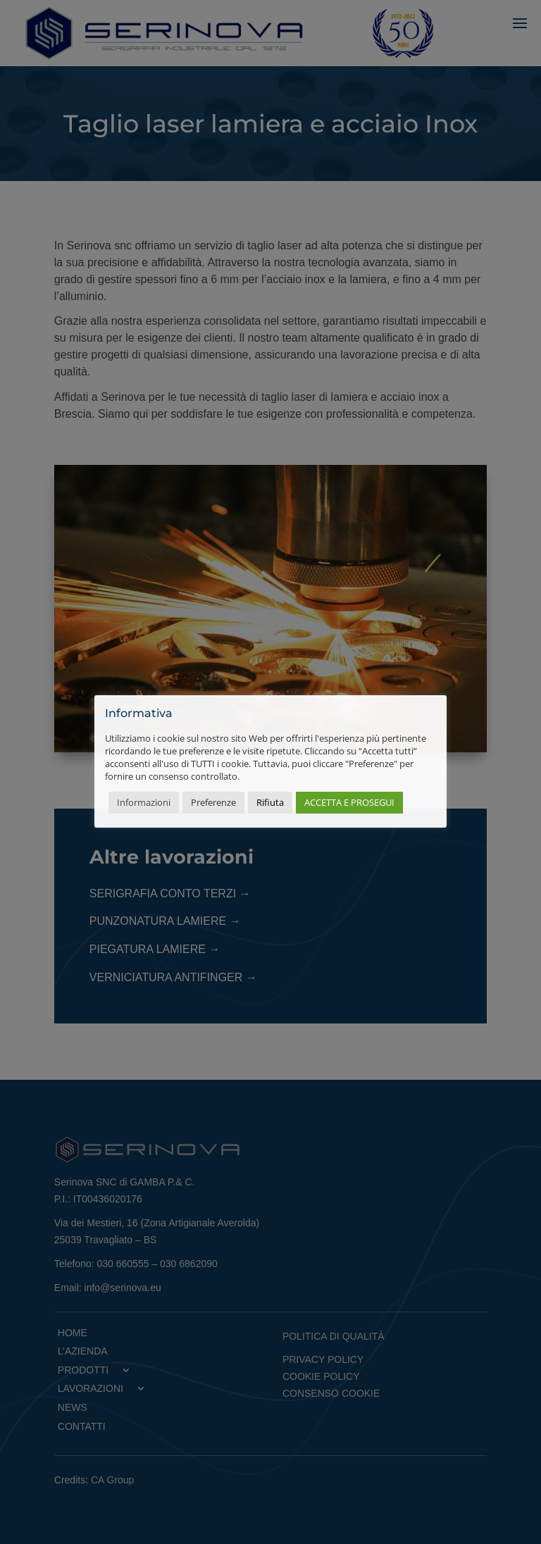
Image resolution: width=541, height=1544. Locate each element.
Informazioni (143, 802)
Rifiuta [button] (270, 802)
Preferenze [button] (213, 802)
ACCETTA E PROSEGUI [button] (349, 802)
